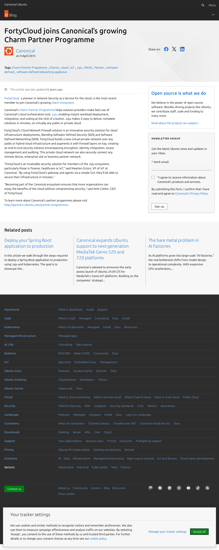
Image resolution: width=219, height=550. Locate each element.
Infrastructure (82, 458)
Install (90, 309)
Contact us (14, 489)
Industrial (83, 467)
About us (64, 488)
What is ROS (82, 353)
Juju (79, 67)
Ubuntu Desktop (15, 379)
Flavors (102, 379)
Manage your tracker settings (167, 531)
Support (102, 309)
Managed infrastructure (20, 335)
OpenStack (11, 309)
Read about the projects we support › (175, 123)
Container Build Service (155, 423)
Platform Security (69, 405)
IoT (72, 67)
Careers (96, 488)
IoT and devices (167, 458)
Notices (152, 405)
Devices (129, 449)
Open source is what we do (178, 93)
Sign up (159, 206)
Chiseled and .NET (124, 423)
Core (97, 432)
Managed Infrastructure (108, 458)
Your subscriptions (70, 441)
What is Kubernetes (71, 327)
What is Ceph (66, 318)
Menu (212, 5)
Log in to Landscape (138, 414)
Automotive (66, 467)
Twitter (174, 49)
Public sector (99, 467)
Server (77, 432)
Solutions (10, 458)
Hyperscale (65, 388)
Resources (131, 327)
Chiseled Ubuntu (99, 423)
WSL (87, 432)
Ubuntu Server (13, 388)
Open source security (140, 458)
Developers (87, 379)
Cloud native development (197, 458)
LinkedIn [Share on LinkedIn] (182, 49)
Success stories (83, 370)
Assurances (168, 405)
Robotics (10, 353)
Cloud (8, 397)
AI (59, 458)
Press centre (66, 493)
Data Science (84, 344)
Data (67, 458)
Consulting (102, 318)
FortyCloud (11, 98)
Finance (125, 467)
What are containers (71, 423)
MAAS (88, 67)
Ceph (7, 318)
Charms (54, 67)
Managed (85, 318)
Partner (99, 67)
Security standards (122, 405)
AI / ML (9, 344)
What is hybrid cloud (138, 397)
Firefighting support (149, 441)
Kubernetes (12, 327)
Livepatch (100, 405)
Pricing (111, 441)
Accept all (199, 531)
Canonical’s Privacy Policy (191, 193)
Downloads (11, 432)
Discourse (126, 441)
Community (100, 353)
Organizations (67, 379)
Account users (94, 441)
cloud (64, 67)
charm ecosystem (62, 102)
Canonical (25, 50)
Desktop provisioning (107, 449)
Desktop (63, 432)
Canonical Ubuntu (15, 4)
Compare (95, 414)
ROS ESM (64, 353)
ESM (87, 405)
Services (101, 370)
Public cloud (190, 397)
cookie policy (98, 538)
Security (9, 405)
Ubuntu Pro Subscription (74, 449)
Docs (115, 318)
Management (108, 362)
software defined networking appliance (42, 72)
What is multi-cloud (166, 397)
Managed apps (67, 335)
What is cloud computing (74, 397)
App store (64, 362)
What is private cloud (107, 397)
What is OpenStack (70, 309)
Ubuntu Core (12, 370)
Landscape (11, 414)
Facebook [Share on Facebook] (166, 49)
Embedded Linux (85, 362)
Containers (11, 423)
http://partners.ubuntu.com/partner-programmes (36, 204)
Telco (114, 467)
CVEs (140, 405)
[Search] (203, 5)
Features (64, 370)
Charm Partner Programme (29, 67)
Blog (107, 488)
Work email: (182, 165)
